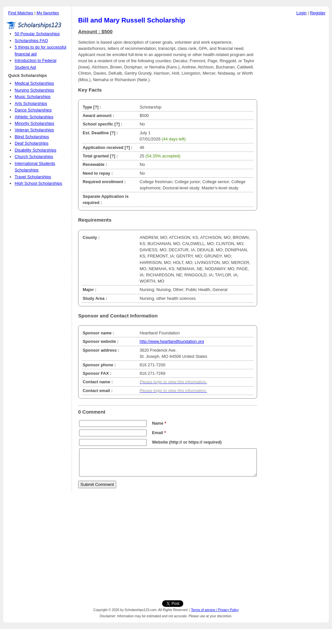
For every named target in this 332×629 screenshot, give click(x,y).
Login (302, 12)
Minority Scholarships (34, 123)
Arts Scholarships (31, 103)
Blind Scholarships (32, 136)
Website (160, 442)
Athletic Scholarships (34, 116)
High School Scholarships (38, 183)
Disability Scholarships (35, 150)
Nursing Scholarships (34, 90)
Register (317, 12)
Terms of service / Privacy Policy (215, 610)
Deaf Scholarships (31, 143)
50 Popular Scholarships (37, 33)
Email (159, 432)
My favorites (47, 12)
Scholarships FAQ (31, 40)
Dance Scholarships (33, 110)
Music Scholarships (32, 96)
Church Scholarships (34, 156)
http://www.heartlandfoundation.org (172, 341)
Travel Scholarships (33, 176)
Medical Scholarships (34, 83)
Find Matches (20, 12)
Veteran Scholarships (34, 129)
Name (159, 423)
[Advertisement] (295, 117)
